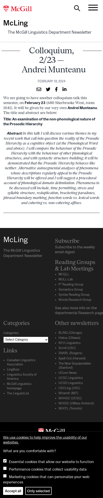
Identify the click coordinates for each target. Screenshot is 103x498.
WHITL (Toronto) (70, 408)
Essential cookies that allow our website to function (51, 461)
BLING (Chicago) (70, 332)
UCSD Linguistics (70, 383)
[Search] (77, 9)
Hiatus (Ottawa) (69, 338)
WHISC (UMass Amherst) (76, 403)
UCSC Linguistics (70, 378)
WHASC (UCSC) (70, 398)
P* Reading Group (70, 284)
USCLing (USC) (69, 388)
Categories (11, 333)
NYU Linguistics (69, 343)
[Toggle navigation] (93, 7)
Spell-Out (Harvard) (72, 358)
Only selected (38, 491)
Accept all (13, 491)
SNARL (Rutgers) (70, 353)
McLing (15, 23)
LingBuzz (13, 369)
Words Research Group (74, 299)
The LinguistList (18, 393)
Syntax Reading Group (73, 294)
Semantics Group (70, 289)
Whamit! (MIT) (68, 393)
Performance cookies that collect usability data (48, 469)
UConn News (67, 372)
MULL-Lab (65, 279)
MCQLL (63, 274)
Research (86, 313)
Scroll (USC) (67, 348)
